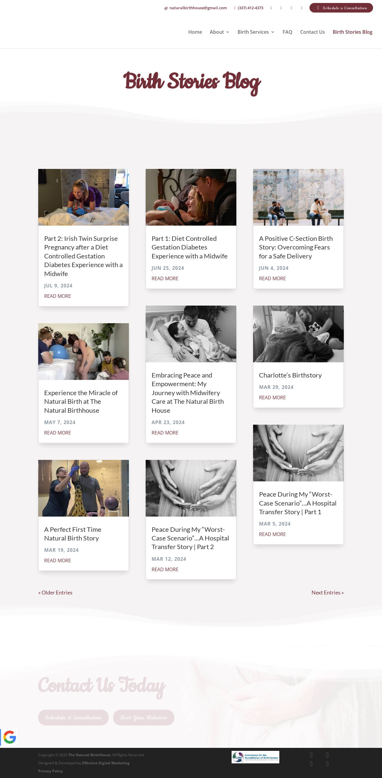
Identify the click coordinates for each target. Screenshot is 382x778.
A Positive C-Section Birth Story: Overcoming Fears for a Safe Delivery (296, 247)
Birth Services (253, 32)
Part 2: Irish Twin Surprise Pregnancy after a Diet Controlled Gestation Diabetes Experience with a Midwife (83, 256)
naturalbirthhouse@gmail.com (195, 8)
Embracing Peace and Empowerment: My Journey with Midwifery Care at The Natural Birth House (188, 392)
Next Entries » (328, 592)
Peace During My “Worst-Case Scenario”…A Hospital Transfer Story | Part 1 (298, 503)
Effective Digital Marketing (106, 762)
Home (195, 32)
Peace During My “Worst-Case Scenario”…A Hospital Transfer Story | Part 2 (190, 538)
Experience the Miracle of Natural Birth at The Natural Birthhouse (81, 401)
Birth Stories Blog (352, 32)
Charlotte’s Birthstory (290, 375)
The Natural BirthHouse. (89, 754)
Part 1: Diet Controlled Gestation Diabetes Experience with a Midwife (190, 247)
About (217, 32)
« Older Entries (55, 592)
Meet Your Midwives (143, 720)
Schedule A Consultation (73, 720)
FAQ (287, 32)
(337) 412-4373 (247, 8)
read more (57, 296)
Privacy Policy (50, 771)
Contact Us (312, 32)
